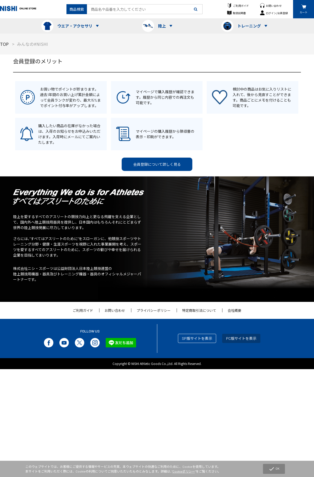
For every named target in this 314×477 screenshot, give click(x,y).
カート (303, 12)
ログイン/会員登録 (277, 13)
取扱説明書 (239, 13)
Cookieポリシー (183, 471)
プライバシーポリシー (154, 310)
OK (273, 469)
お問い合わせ (274, 6)
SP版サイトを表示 (197, 338)
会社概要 (234, 310)
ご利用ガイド (241, 6)
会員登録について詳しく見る (157, 164)
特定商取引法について (199, 310)
